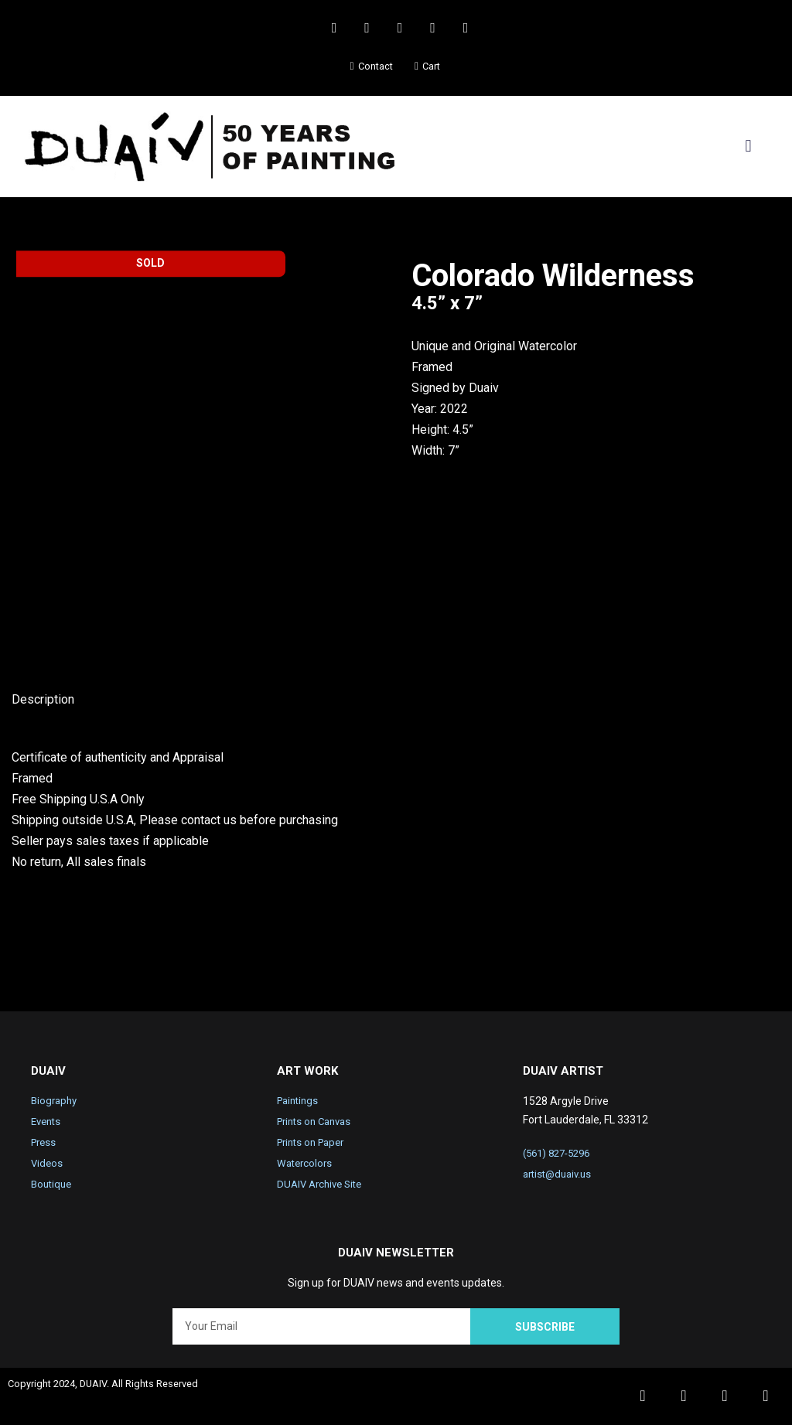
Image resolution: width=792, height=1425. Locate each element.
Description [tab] (43, 700)
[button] (748, 146)
